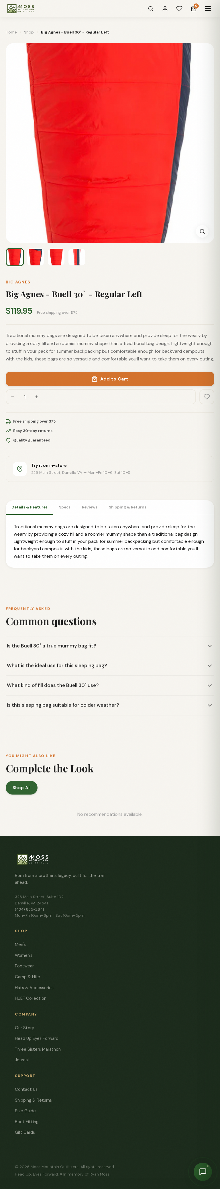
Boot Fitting (26, 1122)
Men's (20, 944)
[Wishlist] (179, 8)
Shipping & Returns (127, 507)
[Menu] (208, 8)
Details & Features (29, 507)
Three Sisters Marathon (38, 1049)
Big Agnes (18, 282)
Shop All (22, 789)
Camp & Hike (27, 977)
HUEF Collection (30, 998)
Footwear (24, 966)
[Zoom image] (202, 231)
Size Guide (25, 1111)
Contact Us (26, 1089)
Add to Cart (110, 379)
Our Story (24, 1028)
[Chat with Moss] (203, 1172)
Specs (64, 507)
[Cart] (193, 8)
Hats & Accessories (34, 988)
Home (11, 32)
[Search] (150, 8)
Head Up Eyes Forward (36, 1038)
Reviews (89, 507)
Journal (22, 1060)
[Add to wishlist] (206, 396)
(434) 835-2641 (29, 909)
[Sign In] (165, 8)
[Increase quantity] (36, 397)
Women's (23, 955)
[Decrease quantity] (12, 397)
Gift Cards (25, 1132)
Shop (29, 32)
